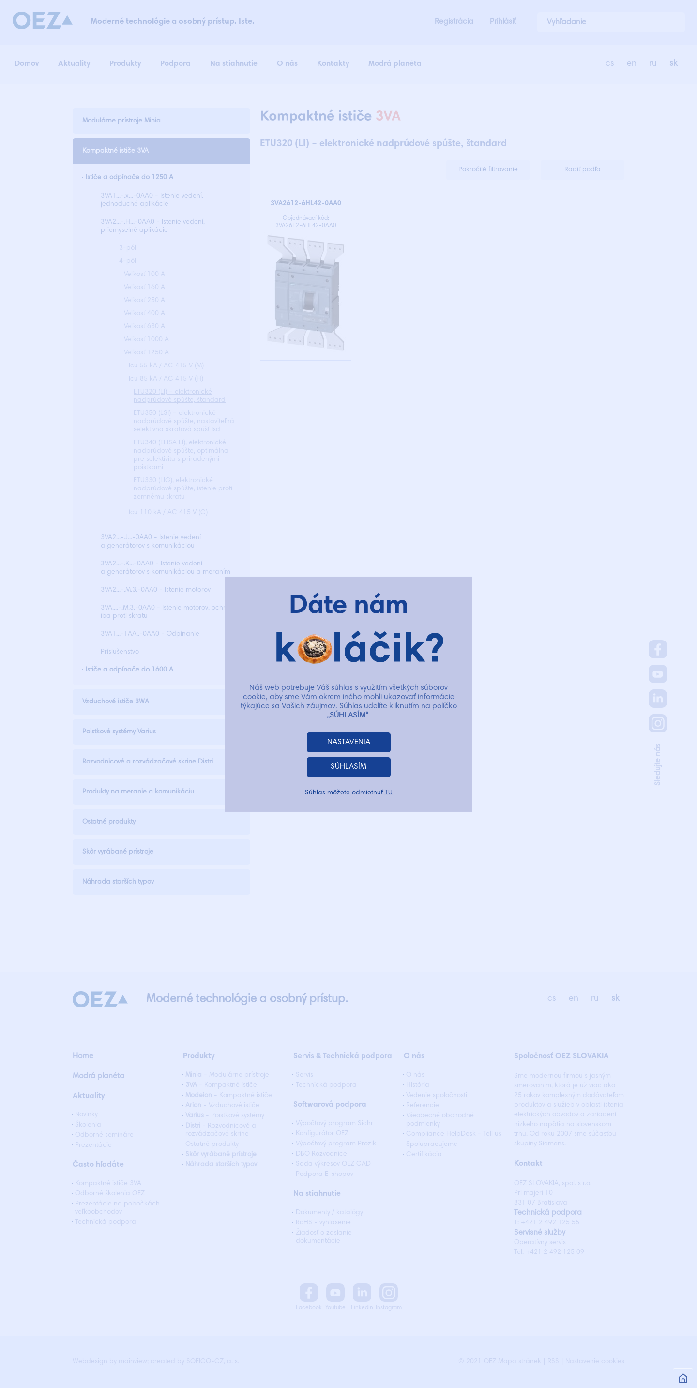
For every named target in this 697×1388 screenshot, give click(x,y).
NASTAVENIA (348, 742)
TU (389, 793)
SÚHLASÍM (348, 767)
